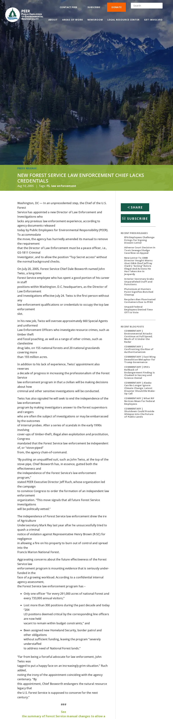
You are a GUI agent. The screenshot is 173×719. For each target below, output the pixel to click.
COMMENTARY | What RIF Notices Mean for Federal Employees (139, 401)
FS (48, 186)
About (53, 19)
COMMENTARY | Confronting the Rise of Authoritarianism (138, 349)
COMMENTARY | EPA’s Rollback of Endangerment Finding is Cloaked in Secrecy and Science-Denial (139, 372)
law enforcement (63, 186)
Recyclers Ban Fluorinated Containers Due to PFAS (139, 301)
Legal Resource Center (123, 19)
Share (137, 207)
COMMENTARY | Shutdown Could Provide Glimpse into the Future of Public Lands (139, 412)
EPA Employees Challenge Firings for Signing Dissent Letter (139, 240)
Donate (116, 7)
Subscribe (93, 7)
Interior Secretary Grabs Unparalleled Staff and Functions (139, 281)
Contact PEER (68, 7)
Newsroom (95, 19)
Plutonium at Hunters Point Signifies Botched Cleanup (138, 291)
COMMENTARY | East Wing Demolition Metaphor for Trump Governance (140, 359)
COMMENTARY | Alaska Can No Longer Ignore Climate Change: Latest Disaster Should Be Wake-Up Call (139, 388)
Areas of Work (72, 19)
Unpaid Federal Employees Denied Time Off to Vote (138, 309)
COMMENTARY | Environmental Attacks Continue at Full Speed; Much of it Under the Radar (138, 336)
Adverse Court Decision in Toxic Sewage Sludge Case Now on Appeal (139, 250)
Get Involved (153, 19)
